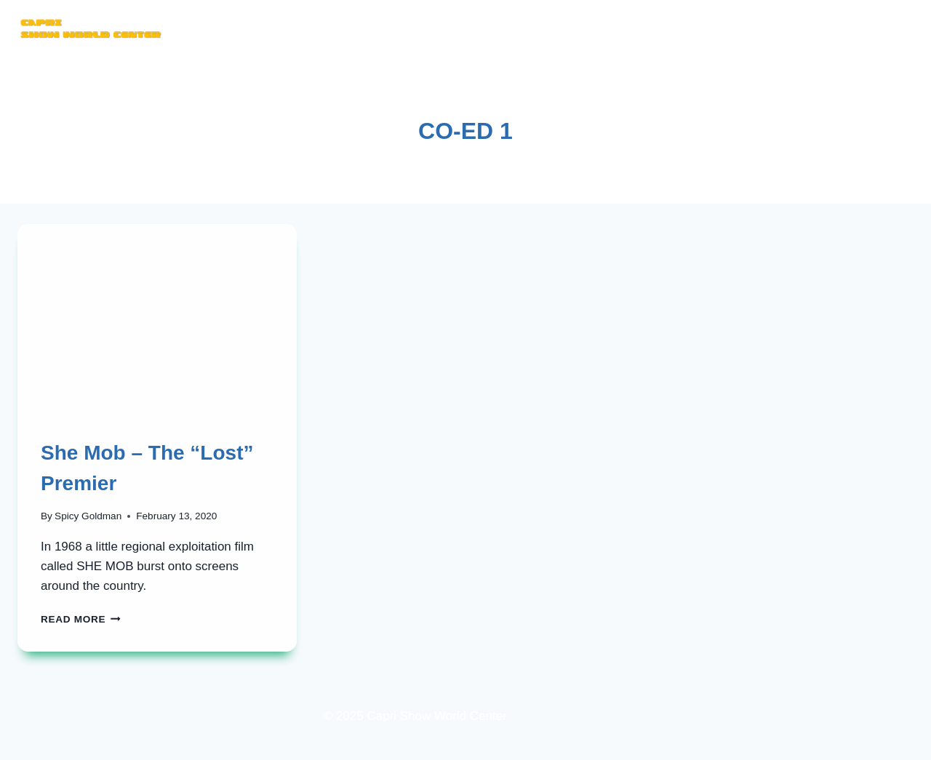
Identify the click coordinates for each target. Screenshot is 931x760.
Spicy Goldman (88, 516)
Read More (81, 619)
